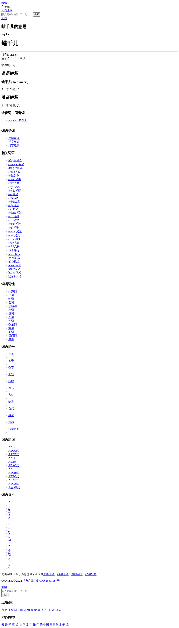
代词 (11, 295)
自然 (11, 408)
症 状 (15, 624)
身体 (11, 415)
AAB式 (12, 469)
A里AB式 (14, 487)
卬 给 (27, 609)
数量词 (12, 324)
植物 (11, 381)
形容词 (12, 306)
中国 (20, 609)
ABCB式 (13, 472)
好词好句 (90, 574)
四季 (11, 360)
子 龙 (51, 609)
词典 (4, 18)
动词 (11, 298)
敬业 (7, 609)
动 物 (34, 609)
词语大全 (49, 574)
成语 (11, 339)
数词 (11, 328)
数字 (11, 367)
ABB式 (12, 461)
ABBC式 (13, 476)
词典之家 (7, 10)
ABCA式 (13, 483)
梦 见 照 (43, 609)
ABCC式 (13, 450)
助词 (11, 331)
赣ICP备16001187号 (47, 580)
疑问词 (12, 335)
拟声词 (12, 291)
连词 (11, 320)
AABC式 (13, 458)
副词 (11, 309)
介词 (11, 317)
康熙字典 (77, 574)
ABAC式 (13, 465)
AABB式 (13, 454)
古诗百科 (14, 428)
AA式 (11, 446)
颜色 (11, 388)
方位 (11, 394)
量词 (11, 313)
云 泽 (8, 624)
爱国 (14, 609)
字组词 (14, 138)
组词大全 (63, 574)
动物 (11, 374)
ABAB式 (13, 480)
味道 (11, 401)
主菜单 (5, 6)
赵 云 (58, 609)
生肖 (11, 353)
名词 (11, 302)
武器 (11, 422)
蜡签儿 (17, 120)
